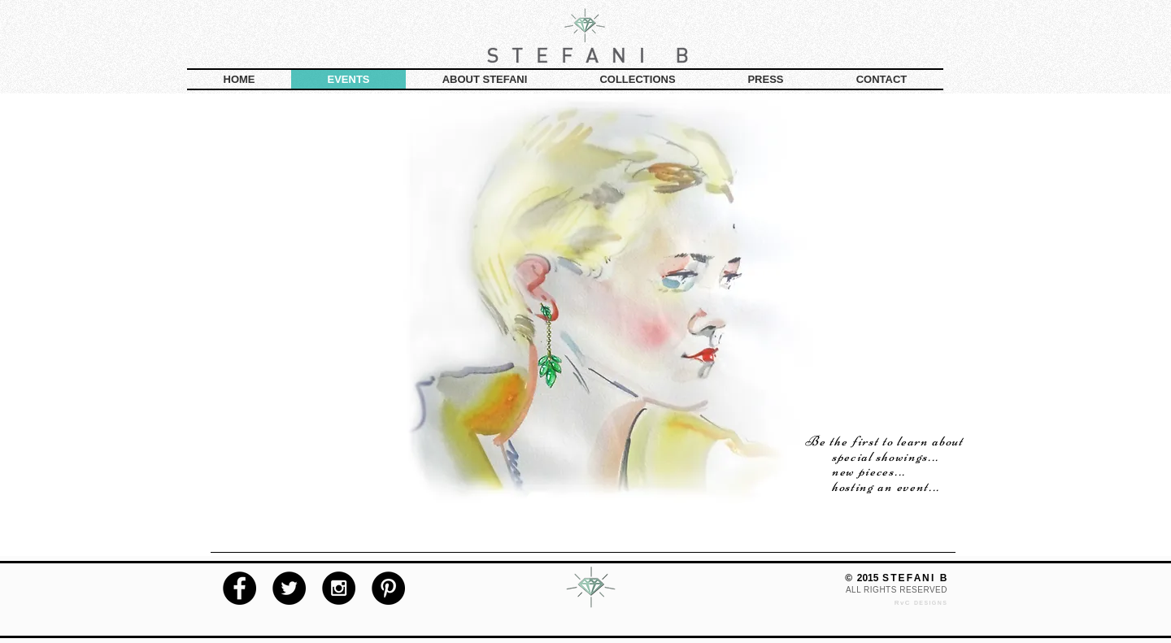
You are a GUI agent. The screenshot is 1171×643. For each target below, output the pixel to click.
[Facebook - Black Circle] (239, 588)
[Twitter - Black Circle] (289, 588)
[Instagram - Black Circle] (338, 588)
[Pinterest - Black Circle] (388, 588)
